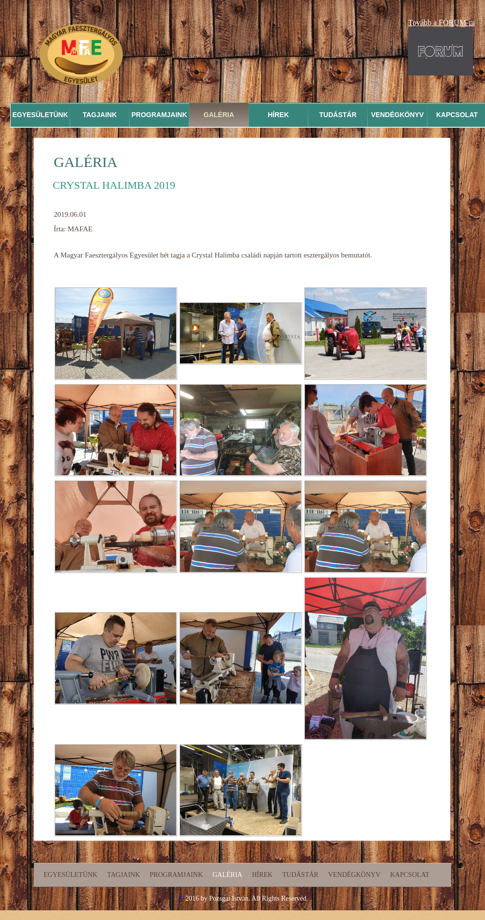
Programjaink (159, 115)
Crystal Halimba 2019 (114, 185)
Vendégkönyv (397, 115)
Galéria (219, 115)
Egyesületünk (40, 115)
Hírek (278, 115)
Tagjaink (100, 115)
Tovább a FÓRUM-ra (441, 22)
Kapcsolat (409, 874)
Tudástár (338, 115)
